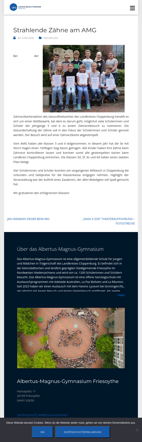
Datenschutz (27, 415)
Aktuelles (51, 37)
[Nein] (137, 430)
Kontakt (61, 415)
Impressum (46, 415)
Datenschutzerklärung (83, 432)
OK (43, 432)
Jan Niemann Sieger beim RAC (28, 219)
